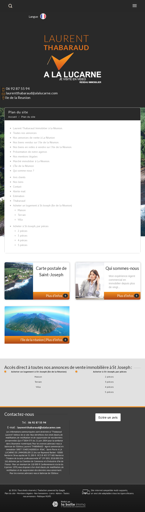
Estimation (18, 196)
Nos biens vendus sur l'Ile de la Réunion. (36, 142)
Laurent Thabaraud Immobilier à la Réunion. (38, 128)
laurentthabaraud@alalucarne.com (32, 93)
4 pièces (22, 240)
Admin (59, 493)
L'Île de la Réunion (23, 166)
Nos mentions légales (25, 156)
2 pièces (22, 231)
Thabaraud (19, 200)
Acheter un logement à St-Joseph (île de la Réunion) (42, 205)
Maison (22, 210)
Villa (20, 219)
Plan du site (10, 493)
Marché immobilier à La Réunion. (31, 161)
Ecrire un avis (108, 417)
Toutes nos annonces (25, 133)
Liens (51, 493)
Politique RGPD (44, 496)
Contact (17, 186)
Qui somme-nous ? (23, 170)
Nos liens (18, 182)
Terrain (22, 215)
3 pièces (22, 235)
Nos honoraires (41, 493)
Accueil (12, 117)
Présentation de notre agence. (30, 151)
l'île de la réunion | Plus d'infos (44, 340)
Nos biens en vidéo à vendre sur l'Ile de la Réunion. (42, 147)
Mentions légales (25, 493)
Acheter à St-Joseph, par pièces (31, 226)
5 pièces (22, 245)
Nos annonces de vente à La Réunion (34, 137)
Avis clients (19, 177)
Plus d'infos (57, 296)
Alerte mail (19, 191)
